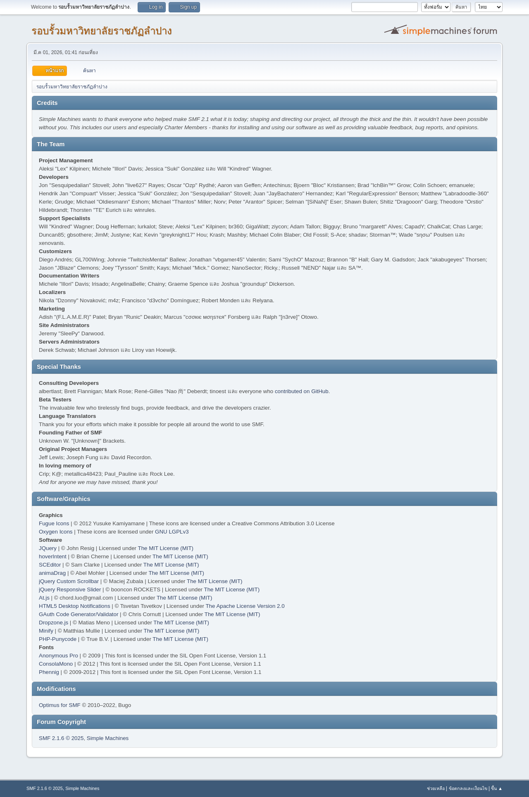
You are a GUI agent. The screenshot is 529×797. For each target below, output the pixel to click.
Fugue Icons (54, 523)
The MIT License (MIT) (166, 548)
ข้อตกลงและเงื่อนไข (468, 788)
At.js (44, 598)
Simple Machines (108, 738)
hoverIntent (53, 556)
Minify (46, 631)
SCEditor (50, 565)
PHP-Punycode (57, 639)
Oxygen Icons (56, 532)
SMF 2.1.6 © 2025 (61, 738)
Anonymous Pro (58, 655)
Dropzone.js (53, 622)
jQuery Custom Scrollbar (69, 581)
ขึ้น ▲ (497, 788)
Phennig (49, 672)
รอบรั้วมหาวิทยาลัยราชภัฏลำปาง (101, 30)
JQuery (48, 548)
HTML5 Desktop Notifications (74, 606)
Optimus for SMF (60, 705)
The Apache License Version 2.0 (244, 606)
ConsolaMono (56, 664)
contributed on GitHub (302, 391)
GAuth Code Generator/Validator (78, 614)
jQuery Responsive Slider (70, 589)
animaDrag (52, 573)
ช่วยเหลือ (436, 788)
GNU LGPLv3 (171, 532)
